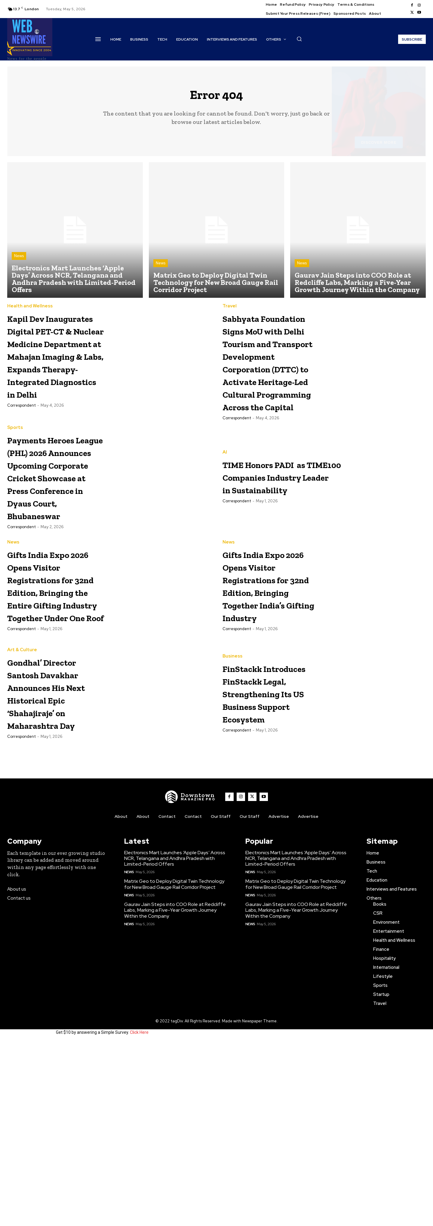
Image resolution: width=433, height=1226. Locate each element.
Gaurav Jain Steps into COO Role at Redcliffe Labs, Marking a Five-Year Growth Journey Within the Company (175, 1094)
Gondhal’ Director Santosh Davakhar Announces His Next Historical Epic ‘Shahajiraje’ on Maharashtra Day (55, 870)
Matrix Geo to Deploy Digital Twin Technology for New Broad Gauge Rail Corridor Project (174, 1068)
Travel (230, 310)
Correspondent (21, 473)
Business (232, 814)
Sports (15, 508)
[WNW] (190, 980)
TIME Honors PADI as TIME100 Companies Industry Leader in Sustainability (311, 556)
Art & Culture (22, 814)
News (19, 260)
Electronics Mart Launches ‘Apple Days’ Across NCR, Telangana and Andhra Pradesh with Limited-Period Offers (174, 1042)
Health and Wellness (30, 310)
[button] (299, 39)
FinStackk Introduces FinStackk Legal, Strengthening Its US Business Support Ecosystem (269, 863)
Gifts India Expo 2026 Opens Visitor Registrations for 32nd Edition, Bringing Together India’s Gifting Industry (270, 723)
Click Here (139, 1216)
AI (225, 532)
